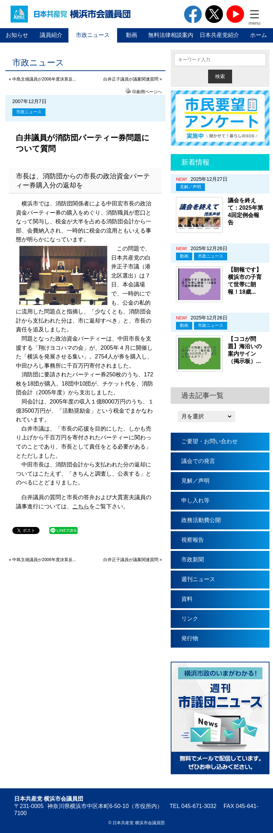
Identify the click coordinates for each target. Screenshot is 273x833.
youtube (235, 14)
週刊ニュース (198, 579)
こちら (80, 506)
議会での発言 (198, 461)
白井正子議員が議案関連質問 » (132, 79)
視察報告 (192, 540)
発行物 (189, 638)
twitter (214, 14)
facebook (193, 14)
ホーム (258, 35)
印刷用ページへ (147, 91)
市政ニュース (93, 35)
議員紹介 (51, 35)
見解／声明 (190, 186)
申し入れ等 (195, 500)
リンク (189, 619)
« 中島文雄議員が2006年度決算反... (42, 79)
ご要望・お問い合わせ (209, 441)
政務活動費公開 (201, 520)
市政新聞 (192, 559)
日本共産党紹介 (219, 35)
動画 (131, 35)
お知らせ (17, 35)
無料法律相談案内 (170, 35)
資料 (187, 599)
